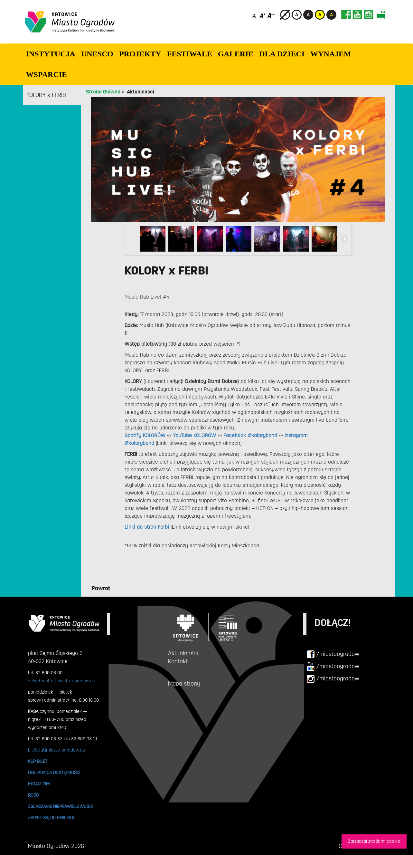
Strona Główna (103, 91)
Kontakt (178, 661)
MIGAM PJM (39, 784)
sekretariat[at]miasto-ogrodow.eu (61, 680)
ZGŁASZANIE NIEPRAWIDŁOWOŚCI (60, 806)
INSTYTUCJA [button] (50, 54)
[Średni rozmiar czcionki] (262, 15)
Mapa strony (184, 684)
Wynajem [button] (330, 54)
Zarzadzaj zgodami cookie (374, 841)
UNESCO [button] (97, 54)
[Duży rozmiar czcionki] (271, 15)
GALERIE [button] (236, 54)
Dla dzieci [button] (282, 54)
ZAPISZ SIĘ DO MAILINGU (51, 817)
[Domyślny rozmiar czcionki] (255, 15)
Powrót (100, 588)
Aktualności (140, 91)
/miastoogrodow (332, 654)
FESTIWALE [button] (189, 54)
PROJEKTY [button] (140, 54)
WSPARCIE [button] (46, 74)
